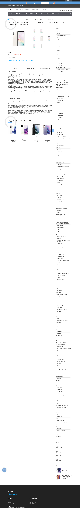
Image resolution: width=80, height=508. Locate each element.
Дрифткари (59, 311)
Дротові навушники (60, 98)
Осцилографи (58, 322)
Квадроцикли (59, 307)
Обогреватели (58, 428)
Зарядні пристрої (60, 169)
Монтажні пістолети (60, 269)
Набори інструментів (60, 256)
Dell (57, 126)
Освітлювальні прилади (60, 430)
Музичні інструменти (60, 178)
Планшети (58, 102)
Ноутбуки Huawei (60, 128)
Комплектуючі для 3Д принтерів (62, 69)
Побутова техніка (59, 132)
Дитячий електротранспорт (62, 309)
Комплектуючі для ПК (60, 184)
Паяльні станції (59, 416)
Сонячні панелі (58, 333)
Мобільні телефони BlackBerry (62, 82)
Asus (58, 121)
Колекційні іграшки (60, 201)
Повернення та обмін (50, 13)
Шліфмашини (59, 252)
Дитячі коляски (59, 400)
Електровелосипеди (60, 299)
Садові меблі (58, 412)
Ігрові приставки (59, 292)
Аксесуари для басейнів (61, 420)
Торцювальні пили (60, 254)
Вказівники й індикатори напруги (62, 405)
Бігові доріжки (59, 389)
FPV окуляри (59, 363)
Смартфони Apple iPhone (61, 35)
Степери (58, 393)
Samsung (19, 19)
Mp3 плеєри (59, 218)
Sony (58, 39)
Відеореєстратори (59, 376)
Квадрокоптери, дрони (60, 162)
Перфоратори (59, 243)
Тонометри (59, 149)
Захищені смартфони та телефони (63, 61)
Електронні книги (59, 380)
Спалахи (58, 212)
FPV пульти (59, 365)
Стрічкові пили (59, 271)
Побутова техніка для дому (62, 136)
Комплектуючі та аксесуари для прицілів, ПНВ (61, 422)
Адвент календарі (60, 204)
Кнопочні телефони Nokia (61, 73)
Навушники (58, 94)
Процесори (59, 189)
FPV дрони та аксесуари (60, 344)
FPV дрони (59, 367)
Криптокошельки (60, 180)
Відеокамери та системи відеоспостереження (60, 215)
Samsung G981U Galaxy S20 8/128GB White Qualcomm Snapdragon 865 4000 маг (24, 137)
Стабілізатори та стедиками (61, 395)
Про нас (57, 434)
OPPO (58, 56)
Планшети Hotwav (60, 117)
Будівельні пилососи (60, 245)
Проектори (58, 182)
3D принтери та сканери (60, 67)
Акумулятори (58, 337)
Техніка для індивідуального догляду (63, 138)
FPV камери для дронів (61, 361)
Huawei (58, 46)
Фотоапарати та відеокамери (61, 208)
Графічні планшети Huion (61, 229)
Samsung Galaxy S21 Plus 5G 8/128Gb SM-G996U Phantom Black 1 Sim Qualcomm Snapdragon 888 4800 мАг (36, 137)
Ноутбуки (57, 119)
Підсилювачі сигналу (60, 359)
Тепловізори (58, 313)
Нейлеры (58, 277)
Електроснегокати (60, 305)
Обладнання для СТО (61, 286)
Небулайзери (59, 155)
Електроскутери (60, 301)
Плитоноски (58, 374)
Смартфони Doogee (60, 65)
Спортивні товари (59, 385)
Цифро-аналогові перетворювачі (62, 320)
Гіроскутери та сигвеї (60, 303)
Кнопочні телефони (59, 71)
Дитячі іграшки (59, 195)
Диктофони (58, 409)
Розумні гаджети (59, 164)
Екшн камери (58, 160)
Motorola (58, 50)
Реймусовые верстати (61, 275)
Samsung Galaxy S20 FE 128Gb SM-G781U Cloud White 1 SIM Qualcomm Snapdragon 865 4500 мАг (13, 137)
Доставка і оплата (39, 13)
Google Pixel (59, 52)
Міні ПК (57, 318)
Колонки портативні (60, 220)
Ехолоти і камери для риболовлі (61, 294)
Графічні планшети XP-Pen (61, 227)
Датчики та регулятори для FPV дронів (64, 348)
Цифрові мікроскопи (59, 87)
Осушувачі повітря (60, 145)
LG (57, 37)
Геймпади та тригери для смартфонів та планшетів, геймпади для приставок (63, 223)
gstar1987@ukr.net (59, 450)
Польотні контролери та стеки (62, 357)
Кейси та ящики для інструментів (63, 273)
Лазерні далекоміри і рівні (61, 236)
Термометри (59, 158)
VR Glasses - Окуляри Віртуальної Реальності (63, 167)
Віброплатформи (60, 391)
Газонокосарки (59, 290)
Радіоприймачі (58, 378)
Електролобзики (60, 258)
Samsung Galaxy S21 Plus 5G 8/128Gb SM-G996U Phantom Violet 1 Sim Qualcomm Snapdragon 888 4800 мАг (48, 137)
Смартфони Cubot (60, 63)
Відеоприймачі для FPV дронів (62, 369)
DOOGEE (58, 107)
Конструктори (59, 197)
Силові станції (59, 387)
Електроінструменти (59, 234)
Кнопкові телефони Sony (61, 78)
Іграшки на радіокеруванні (61, 206)
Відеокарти (59, 191)
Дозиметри (58, 424)
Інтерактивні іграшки (60, 199)
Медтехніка (58, 147)
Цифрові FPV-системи (61, 350)
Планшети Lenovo (60, 104)
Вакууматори (59, 141)
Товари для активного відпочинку (62, 426)
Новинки (31, 13)
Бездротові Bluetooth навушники (63, 96)
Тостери (58, 143)
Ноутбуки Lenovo (60, 124)
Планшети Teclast (60, 115)
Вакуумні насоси (60, 267)
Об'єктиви (59, 210)
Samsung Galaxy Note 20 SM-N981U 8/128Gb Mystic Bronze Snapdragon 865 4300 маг (67, 477)
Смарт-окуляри (59, 432)
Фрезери (58, 262)
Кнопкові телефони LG (61, 80)
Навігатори (58, 193)
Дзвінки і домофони (60, 176)
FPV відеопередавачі (61, 355)
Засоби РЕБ (59, 372)
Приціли (57, 340)
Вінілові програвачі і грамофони (61, 316)
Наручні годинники (60, 92)
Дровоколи (59, 288)
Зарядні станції (59, 335)
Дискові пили (59, 264)
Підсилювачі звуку (60, 100)
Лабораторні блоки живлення (61, 407)
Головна (11, 13)
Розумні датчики (59, 331)
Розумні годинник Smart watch (61, 89)
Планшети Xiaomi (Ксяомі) (61, 111)
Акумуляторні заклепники (61, 279)
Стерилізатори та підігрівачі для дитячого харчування (64, 403)
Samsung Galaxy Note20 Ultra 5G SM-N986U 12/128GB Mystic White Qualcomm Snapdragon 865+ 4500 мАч (67, 470)
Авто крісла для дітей (61, 398)
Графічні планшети (59, 225)
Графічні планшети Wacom (61, 231)
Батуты (57, 414)
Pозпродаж (24, 13)
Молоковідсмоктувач (61, 153)
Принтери (58, 329)
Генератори (59, 238)
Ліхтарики (58, 324)
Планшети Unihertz (60, 109)
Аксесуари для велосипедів (61, 342)
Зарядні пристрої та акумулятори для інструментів (63, 241)
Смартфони (15, 19)
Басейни (57, 418)
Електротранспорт (59, 296)
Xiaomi (58, 44)
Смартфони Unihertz (60, 58)
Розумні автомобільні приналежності (63, 174)
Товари (16, 13)
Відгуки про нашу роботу (13, 494)
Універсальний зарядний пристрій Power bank (62, 85)
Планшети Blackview (60, 113)
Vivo (57, 54)
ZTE (57, 48)
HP (57, 130)
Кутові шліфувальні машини (62, 250)
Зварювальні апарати (61, 281)
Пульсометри (59, 151)
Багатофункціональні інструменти (63, 260)
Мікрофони (59, 172)
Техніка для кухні (60, 134)
